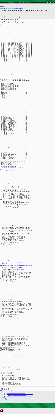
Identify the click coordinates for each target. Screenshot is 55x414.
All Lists (3, 6)
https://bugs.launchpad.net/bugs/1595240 (12, 285)
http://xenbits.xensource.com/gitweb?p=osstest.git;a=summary (14, 170)
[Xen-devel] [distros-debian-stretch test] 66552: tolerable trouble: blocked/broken (20, 394)
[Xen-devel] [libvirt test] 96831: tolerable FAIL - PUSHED (16, 393)
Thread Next (13, 8)
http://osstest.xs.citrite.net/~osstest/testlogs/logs (12, 167)
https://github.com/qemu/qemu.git (21, 269)
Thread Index (21, 8)
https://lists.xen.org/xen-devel (6, 390)
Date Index (17, 8)
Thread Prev (9, 8)
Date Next (5, 8)
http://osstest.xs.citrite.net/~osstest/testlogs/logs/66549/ (12, 22)
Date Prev (1, 8)
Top (0, 6)
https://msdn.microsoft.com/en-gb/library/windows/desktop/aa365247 (13, 265)
